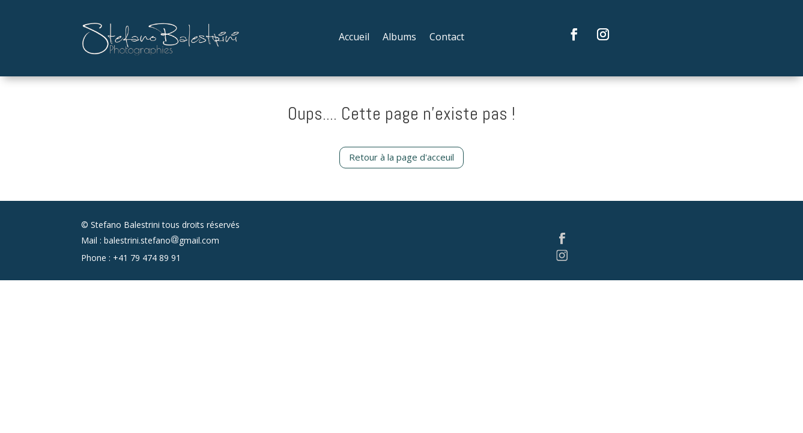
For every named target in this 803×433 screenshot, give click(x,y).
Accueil (354, 37)
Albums (399, 37)
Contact (446, 37)
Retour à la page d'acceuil (401, 157)
